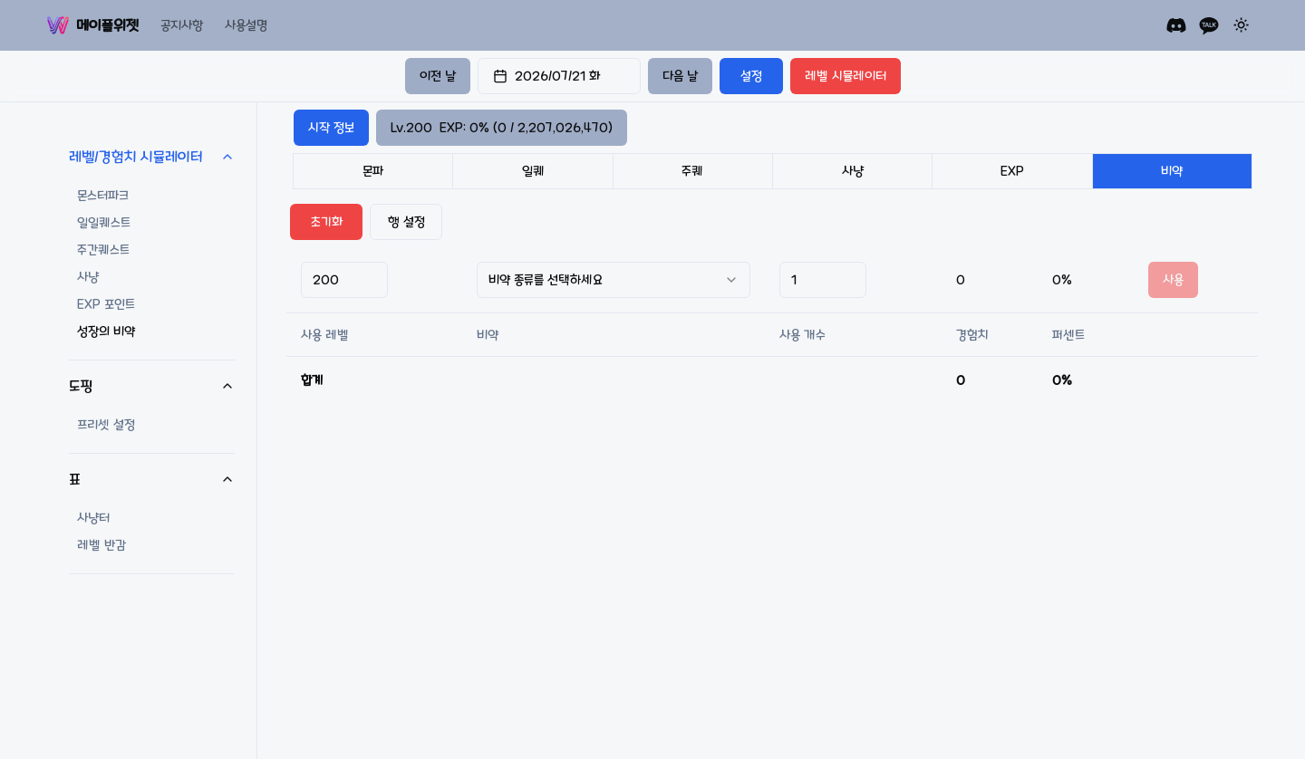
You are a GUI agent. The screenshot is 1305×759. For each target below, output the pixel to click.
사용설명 (246, 25)
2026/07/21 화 (546, 76)
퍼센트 (1068, 335)
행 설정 (406, 222)
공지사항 (181, 25)
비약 (1172, 171)
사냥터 (93, 518)
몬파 (372, 171)
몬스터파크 (103, 195)
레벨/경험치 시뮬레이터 (152, 157)
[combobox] (613, 280)
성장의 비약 (106, 331)
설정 (751, 76)
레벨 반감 (101, 545)
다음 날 (680, 76)
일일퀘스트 (103, 223)
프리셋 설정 (106, 425)
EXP (1012, 171)
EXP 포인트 (106, 304)
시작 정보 (331, 127)
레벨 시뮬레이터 (845, 76)
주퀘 (692, 171)
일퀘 (533, 171)
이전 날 (438, 76)
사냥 (88, 277)
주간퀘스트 (103, 250)
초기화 (327, 222)
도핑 (152, 386)
